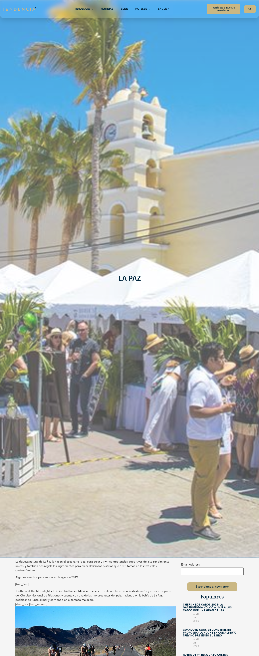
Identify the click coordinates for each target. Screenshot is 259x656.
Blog (124, 9)
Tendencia (84, 9)
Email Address (190, 564)
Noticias (107, 9)
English (164, 9)
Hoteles (143, 9)
